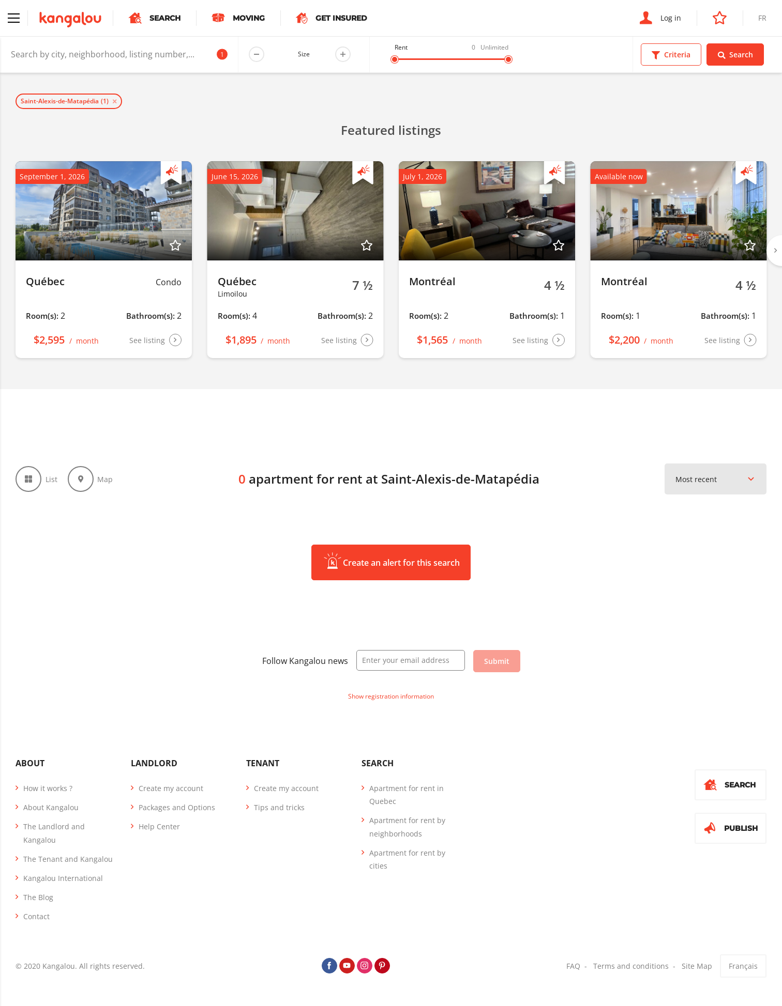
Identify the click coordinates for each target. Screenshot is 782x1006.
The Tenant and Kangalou (68, 859)
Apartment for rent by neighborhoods (407, 826)
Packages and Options (177, 807)
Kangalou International (63, 878)
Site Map (697, 966)
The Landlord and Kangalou (54, 833)
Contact (36, 916)
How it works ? (47, 788)
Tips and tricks (279, 807)
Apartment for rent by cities (407, 859)
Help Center (159, 826)
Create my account (171, 788)
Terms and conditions (631, 966)
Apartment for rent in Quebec (406, 794)
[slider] (394, 59)
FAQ (573, 966)
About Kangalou (51, 807)
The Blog (38, 897)
